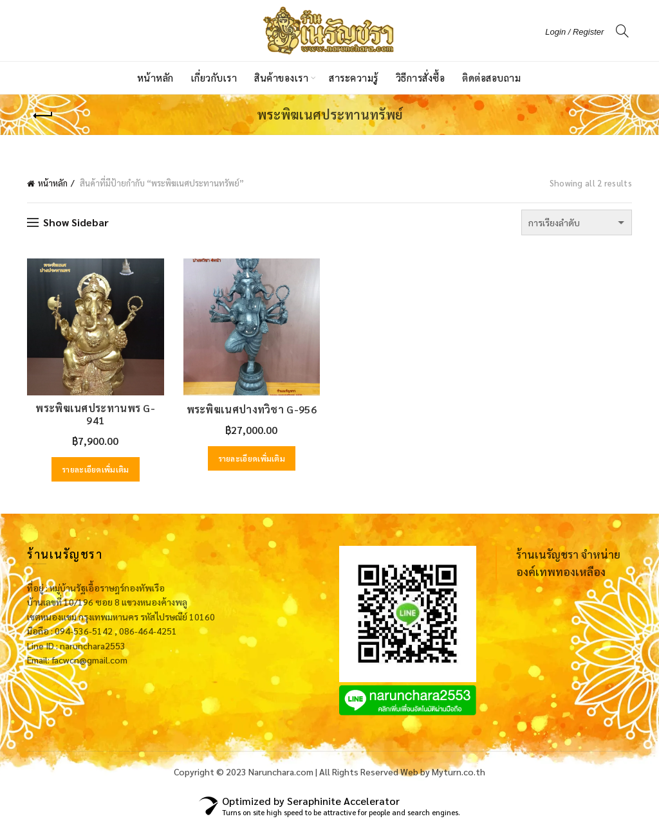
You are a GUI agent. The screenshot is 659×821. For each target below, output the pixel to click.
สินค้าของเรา (281, 77)
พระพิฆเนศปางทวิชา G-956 (252, 409)
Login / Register (574, 32)
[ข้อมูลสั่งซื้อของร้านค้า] (576, 222)
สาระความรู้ (353, 77)
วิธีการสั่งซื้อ (420, 77)
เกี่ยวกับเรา (214, 77)
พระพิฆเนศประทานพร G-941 (95, 414)
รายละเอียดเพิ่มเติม (95, 469)
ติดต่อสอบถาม (491, 77)
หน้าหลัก (155, 77)
